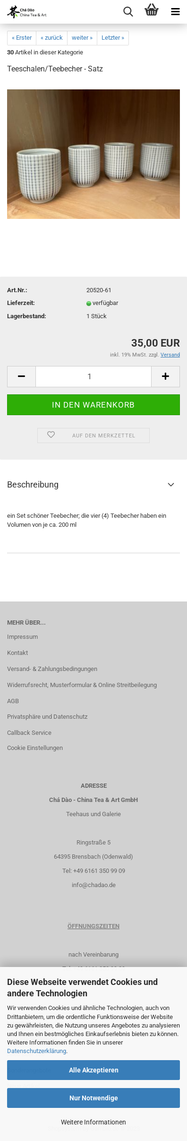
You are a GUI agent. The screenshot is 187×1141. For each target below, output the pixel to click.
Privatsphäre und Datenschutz (47, 716)
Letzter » (113, 37)
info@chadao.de (94, 884)
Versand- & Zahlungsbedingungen (52, 668)
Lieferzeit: (21, 302)
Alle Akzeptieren (94, 1070)
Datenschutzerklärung (36, 1050)
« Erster (22, 37)
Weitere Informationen (93, 1122)
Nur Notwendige (93, 1098)
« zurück (52, 37)
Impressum (22, 636)
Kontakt (17, 652)
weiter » (82, 37)
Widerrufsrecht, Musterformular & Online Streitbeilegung (82, 684)
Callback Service (29, 732)
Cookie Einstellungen (35, 747)
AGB (13, 701)
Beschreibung (33, 484)
